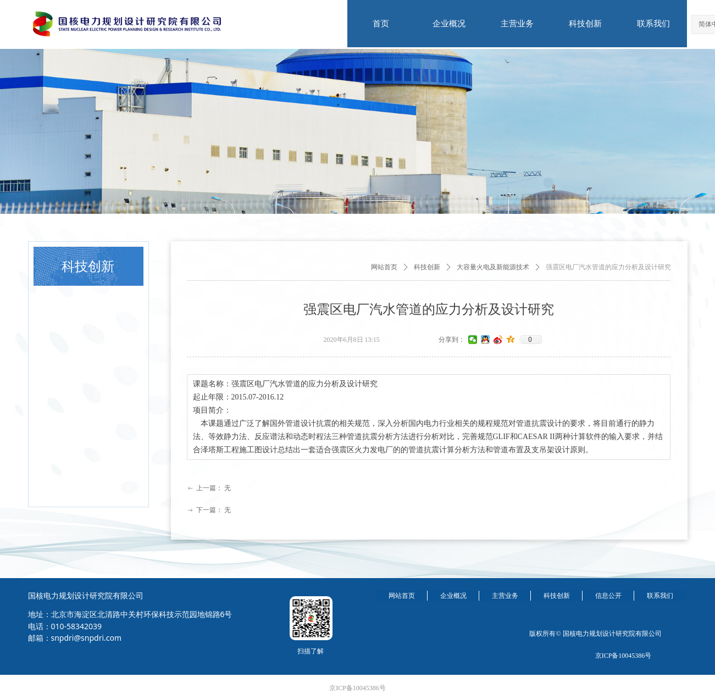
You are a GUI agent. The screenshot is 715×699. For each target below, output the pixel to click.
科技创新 (427, 267)
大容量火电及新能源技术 (493, 267)
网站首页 (384, 267)
